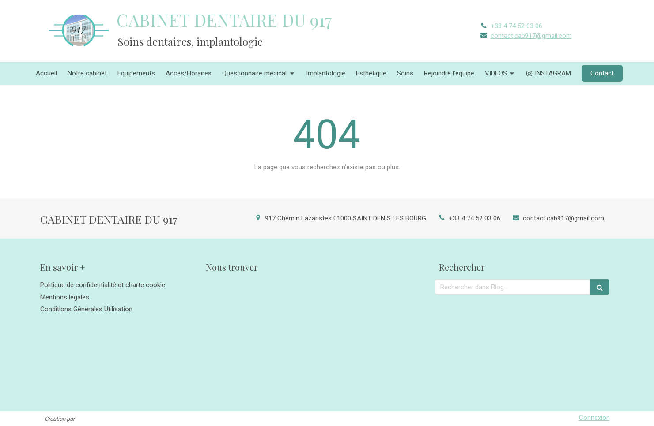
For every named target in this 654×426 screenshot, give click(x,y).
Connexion (594, 418)
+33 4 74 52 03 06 (516, 26)
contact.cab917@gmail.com (531, 36)
